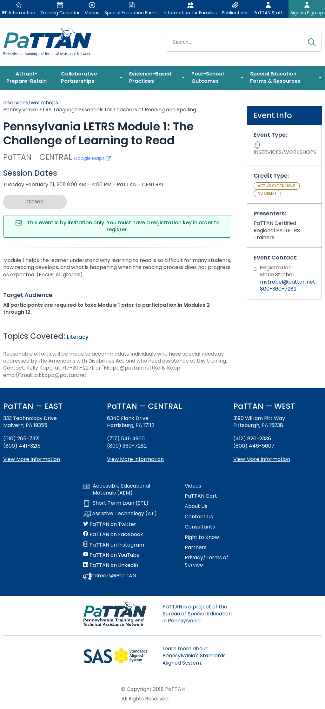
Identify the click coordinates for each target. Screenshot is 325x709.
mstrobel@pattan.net (287, 282)
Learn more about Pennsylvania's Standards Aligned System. (194, 655)
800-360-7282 (278, 288)
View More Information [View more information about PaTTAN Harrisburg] (135, 459)
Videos (193, 486)
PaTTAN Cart (201, 496)
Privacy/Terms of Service (206, 561)
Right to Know (202, 537)
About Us (196, 506)
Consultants (200, 526)
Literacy (78, 337)
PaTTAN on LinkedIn (110, 565)
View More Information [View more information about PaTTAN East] (31, 459)
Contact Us (199, 516)
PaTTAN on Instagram (113, 545)
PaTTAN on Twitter (109, 524)
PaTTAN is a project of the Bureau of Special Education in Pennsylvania (197, 614)
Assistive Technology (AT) (120, 514)
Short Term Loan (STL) (116, 503)
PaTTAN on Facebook (113, 534)
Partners (196, 547)
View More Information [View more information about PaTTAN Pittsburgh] (261, 459)
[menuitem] (29, 78)
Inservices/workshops (30, 102)
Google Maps (92, 158)
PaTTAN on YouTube (111, 555)
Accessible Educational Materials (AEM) (116, 489)
